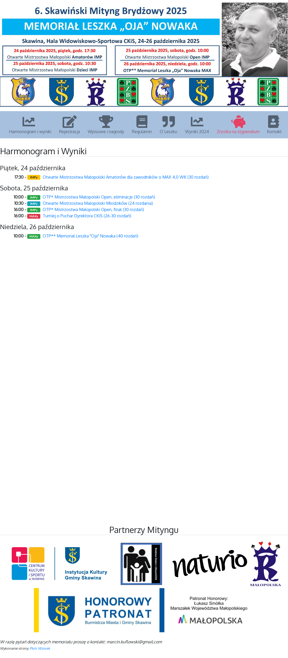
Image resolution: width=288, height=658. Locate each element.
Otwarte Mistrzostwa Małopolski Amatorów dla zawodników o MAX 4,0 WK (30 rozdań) (126, 177)
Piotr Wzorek (40, 648)
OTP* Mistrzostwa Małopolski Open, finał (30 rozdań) (93, 209)
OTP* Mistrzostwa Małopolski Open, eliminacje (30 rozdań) (99, 197)
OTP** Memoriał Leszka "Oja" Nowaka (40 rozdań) (90, 236)
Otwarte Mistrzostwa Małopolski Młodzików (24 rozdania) (98, 203)
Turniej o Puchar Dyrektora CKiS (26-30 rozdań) (87, 215)
